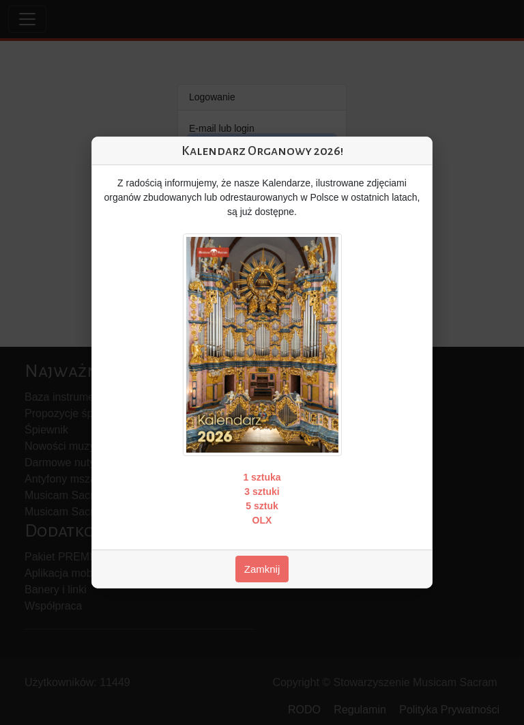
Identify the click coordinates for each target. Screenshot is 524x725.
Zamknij (262, 569)
